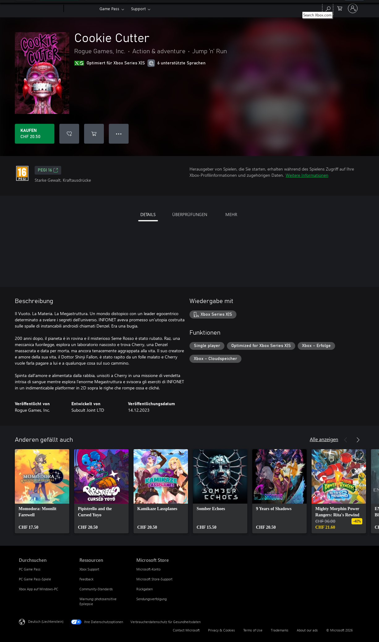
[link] (42, 491)
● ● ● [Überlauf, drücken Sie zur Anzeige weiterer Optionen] (119, 133)
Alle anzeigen (324, 439)
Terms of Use (252, 630)
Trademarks (279, 630)
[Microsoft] (40, 8)
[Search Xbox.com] (327, 8)
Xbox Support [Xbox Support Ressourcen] (89, 569)
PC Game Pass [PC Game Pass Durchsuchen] (29, 569)
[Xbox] (81, 8)
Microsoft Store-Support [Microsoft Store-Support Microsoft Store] (154, 579)
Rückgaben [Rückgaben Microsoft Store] (144, 589)
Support (138, 8)
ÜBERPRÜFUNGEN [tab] (189, 214)
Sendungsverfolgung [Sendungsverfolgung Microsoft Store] (151, 599)
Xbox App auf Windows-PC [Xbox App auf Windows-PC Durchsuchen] (38, 589)
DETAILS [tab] (147, 214)
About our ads (307, 630)
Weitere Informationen (307, 175)
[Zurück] (345, 440)
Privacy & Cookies (221, 630)
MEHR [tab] (231, 214)
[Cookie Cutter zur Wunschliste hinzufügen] (69, 134)
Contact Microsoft (186, 630)
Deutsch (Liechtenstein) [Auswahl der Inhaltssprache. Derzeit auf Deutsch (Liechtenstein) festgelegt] (45, 621)
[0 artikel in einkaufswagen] (339, 8)
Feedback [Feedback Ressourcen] (86, 579)
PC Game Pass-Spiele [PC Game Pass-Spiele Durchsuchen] (35, 579)
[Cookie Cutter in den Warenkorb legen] (94, 134)
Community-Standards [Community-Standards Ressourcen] (96, 589)
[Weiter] (358, 440)
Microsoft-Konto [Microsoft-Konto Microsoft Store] (148, 569)
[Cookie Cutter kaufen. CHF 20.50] (34, 134)
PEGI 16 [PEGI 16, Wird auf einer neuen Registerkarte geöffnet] (48, 170)
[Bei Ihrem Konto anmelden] (352, 8)
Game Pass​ (109, 8)
